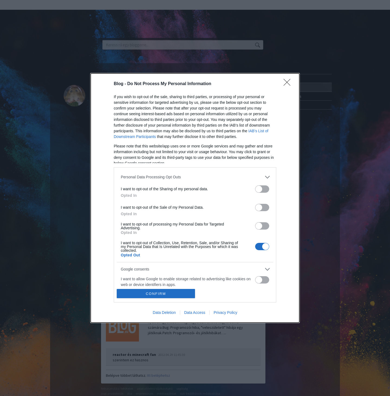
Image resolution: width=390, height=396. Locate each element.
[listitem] (195, 177)
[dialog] (195, 198)
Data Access (194, 312)
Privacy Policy (225, 312)
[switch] (262, 189)
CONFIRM (156, 294)
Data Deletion (164, 312)
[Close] (289, 84)
